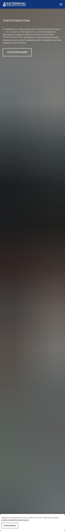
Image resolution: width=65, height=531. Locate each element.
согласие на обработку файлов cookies (15, 520)
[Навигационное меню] (60, 4)
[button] (17, 52)
